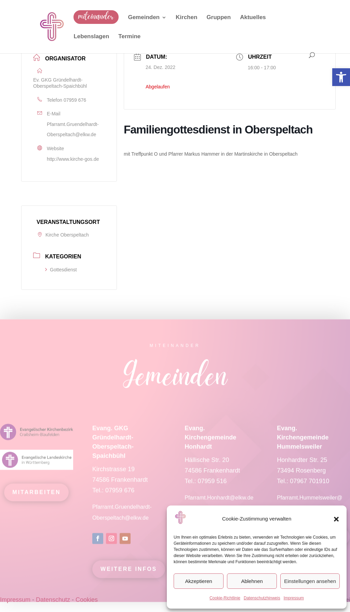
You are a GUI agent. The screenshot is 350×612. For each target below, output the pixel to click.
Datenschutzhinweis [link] (262, 598)
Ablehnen (251, 581)
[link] (341, 77)
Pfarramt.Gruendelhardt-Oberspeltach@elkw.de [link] (73, 130)
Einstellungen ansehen (310, 581)
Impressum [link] (294, 598)
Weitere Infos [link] (128, 574)
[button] (336, 519)
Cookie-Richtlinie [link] (225, 598)
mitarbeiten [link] (36, 497)
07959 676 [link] (75, 100)
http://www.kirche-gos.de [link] (73, 159)
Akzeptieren (198, 581)
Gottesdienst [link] (61, 269)
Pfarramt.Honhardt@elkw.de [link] (220, 503)
